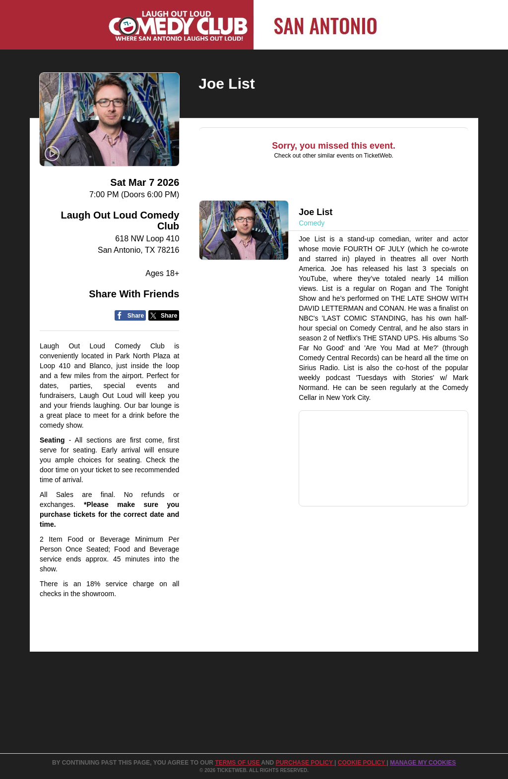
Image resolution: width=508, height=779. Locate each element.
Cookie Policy (362, 762)
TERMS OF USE (238, 762)
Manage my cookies (423, 762)
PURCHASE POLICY (305, 762)
